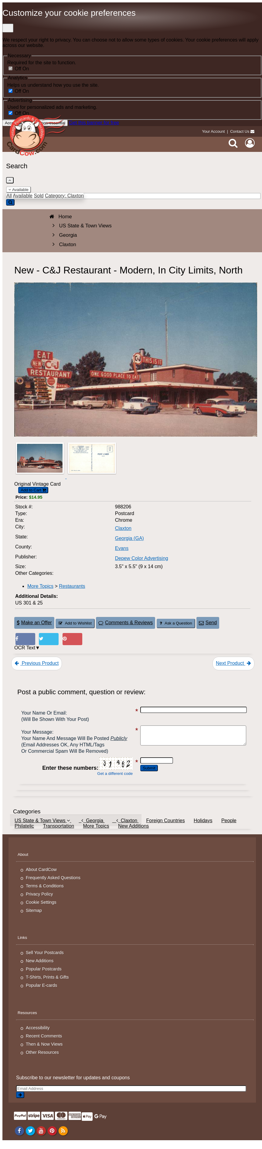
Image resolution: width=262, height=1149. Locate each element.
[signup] (20, 1101)
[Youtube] (41, 1137)
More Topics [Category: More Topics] (40, 586)
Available (19, 189)
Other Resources (42, 1058)
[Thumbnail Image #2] (91, 476)
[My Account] (250, 143)
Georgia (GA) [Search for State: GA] (129, 538)
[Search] (233, 143)
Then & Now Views (44, 1050)
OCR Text (24, 647)
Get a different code (109, 780)
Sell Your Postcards (45, 958)
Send (208, 622)
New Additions (133, 832)
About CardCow (41, 875)
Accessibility (37, 1034)
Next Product (233, 663)
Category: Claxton (64, 195)
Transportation (58, 832)
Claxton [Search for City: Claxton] (123, 528)
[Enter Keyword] (133, 196)
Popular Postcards (44, 975)
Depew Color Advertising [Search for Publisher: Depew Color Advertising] (141, 558)
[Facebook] (19, 1137)
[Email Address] (131, 1095)
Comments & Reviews (125, 622)
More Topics (96, 832)
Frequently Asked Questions (53, 884)
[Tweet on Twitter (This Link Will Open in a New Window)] (49, 639)
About (23, 861)
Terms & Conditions (45, 892)
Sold (38, 195)
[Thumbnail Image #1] (40, 476)
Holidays (203, 826)
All (9, 195)
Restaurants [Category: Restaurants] (72, 586)
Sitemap (34, 916)
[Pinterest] (52, 1137)
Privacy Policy (39, 900)
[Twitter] (30, 1137)
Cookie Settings (41, 908)
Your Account (213, 131)
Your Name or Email (43, 712)
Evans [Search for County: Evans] (121, 548)
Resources (27, 1019)
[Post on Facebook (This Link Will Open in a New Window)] (25, 639)
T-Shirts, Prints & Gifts (47, 983)
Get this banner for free (94, 122)
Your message (36, 732)
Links (22, 944)
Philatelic (24, 832)
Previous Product (37, 663)
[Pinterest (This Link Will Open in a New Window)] (72, 639)
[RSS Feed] (63, 1137)
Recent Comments (44, 1042)
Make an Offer (34, 622)
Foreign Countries (165, 826)
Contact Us (239, 131)
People (228, 826)
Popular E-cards (41, 991)
